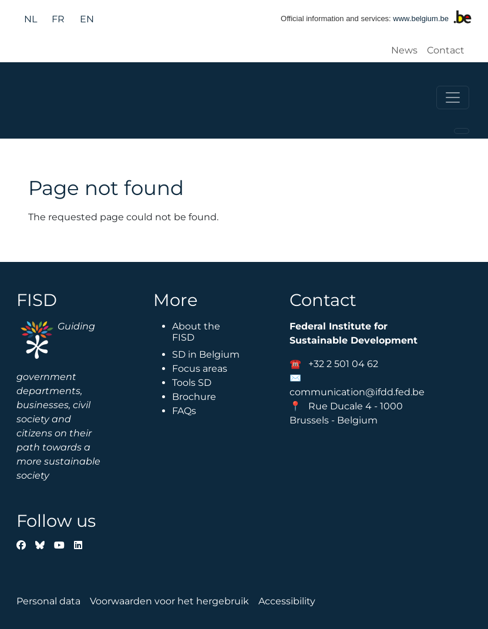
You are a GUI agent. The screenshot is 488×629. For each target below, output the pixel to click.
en (87, 19)
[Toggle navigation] (452, 97)
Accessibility (286, 601)
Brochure (194, 396)
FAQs (184, 410)
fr (58, 19)
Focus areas (199, 368)
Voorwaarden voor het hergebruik (169, 601)
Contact (446, 50)
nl (30, 19)
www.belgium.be (421, 18)
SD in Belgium (206, 354)
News (404, 50)
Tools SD (191, 382)
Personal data (48, 601)
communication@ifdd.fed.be (357, 392)
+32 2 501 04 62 (343, 363)
